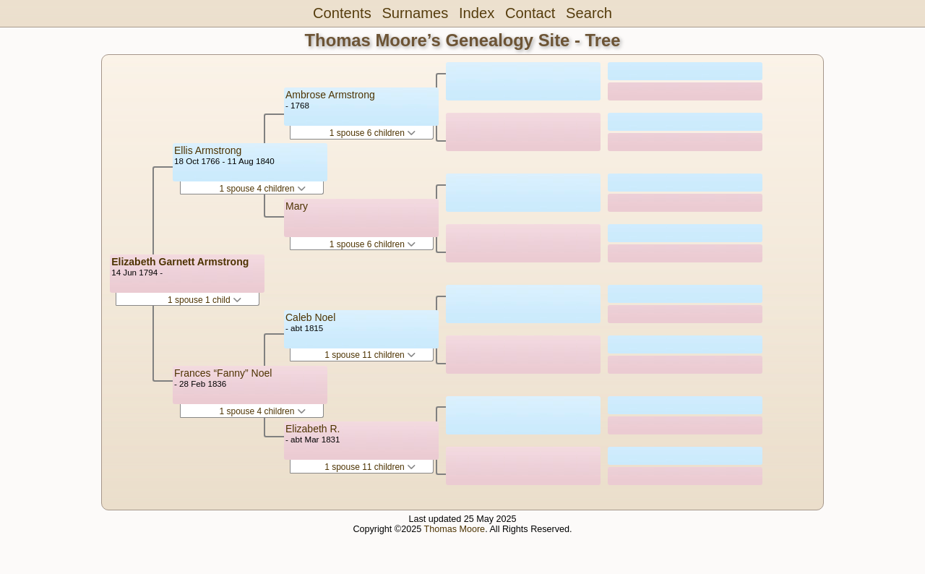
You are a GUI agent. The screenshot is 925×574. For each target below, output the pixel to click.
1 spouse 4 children (262, 189)
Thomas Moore (454, 529)
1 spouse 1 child (204, 300)
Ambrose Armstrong (330, 94)
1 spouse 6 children (373, 133)
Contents (342, 13)
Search (589, 13)
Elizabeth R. (312, 428)
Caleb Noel (310, 317)
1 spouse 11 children (370, 355)
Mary (296, 206)
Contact (530, 13)
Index (476, 13)
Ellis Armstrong (207, 150)
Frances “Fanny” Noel (223, 373)
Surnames (415, 13)
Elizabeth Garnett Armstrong (180, 261)
